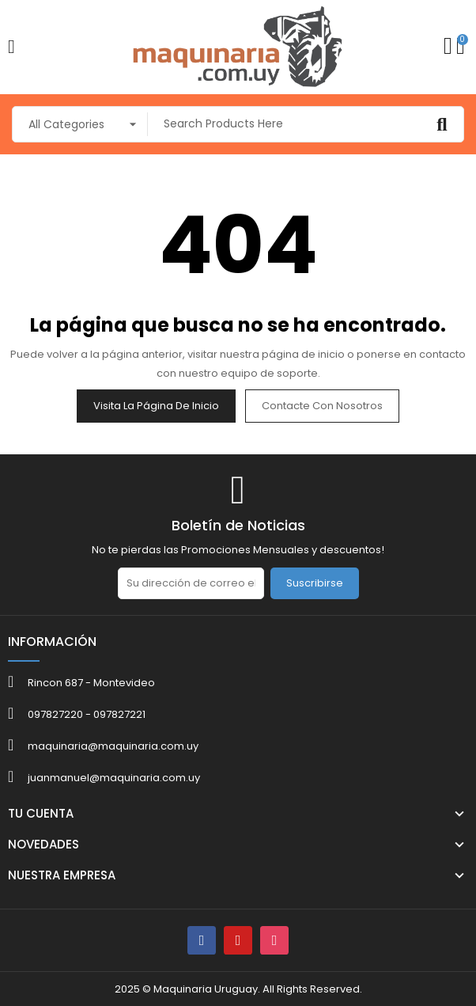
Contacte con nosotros (322, 405)
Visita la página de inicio (156, 405)
